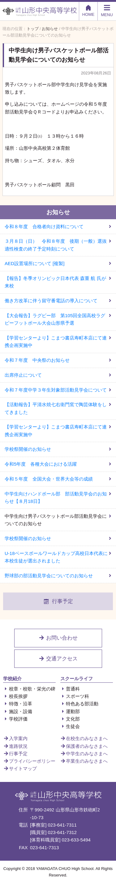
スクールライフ (76, 678)
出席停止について (23, 375)
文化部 (70, 718)
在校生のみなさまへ (84, 738)
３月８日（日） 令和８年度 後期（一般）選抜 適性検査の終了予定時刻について (58, 244)
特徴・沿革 (17, 703)
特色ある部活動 (79, 703)
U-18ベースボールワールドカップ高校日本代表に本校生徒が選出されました (56, 557)
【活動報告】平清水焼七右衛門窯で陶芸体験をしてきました (56, 408)
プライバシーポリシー (29, 761)
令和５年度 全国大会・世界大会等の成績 (49, 478)
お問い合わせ (58, 638)
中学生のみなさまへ (84, 753)
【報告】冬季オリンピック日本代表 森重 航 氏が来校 (55, 282)
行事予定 (58, 601)
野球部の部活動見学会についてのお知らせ (49, 575)
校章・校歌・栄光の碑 (29, 688)
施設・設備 (17, 711)
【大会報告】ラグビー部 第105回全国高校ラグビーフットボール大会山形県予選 (55, 319)
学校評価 (15, 718)
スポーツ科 (74, 696)
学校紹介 (12, 678)
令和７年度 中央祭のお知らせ (37, 360)
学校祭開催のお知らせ (28, 449)
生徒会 (70, 726)
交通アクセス (58, 659)
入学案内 (15, 738)
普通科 (70, 688)
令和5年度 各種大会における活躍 (41, 464)
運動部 (70, 711)
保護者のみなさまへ (84, 746)
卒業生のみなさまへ (84, 761)
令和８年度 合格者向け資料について (44, 226)
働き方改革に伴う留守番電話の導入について (51, 300)
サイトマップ (20, 768)
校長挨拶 (15, 696)
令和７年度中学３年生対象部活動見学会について (56, 390)
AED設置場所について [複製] (34, 263)
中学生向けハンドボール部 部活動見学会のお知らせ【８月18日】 (56, 497)
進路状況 (15, 746)
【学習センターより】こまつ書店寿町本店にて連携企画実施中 (56, 341)
